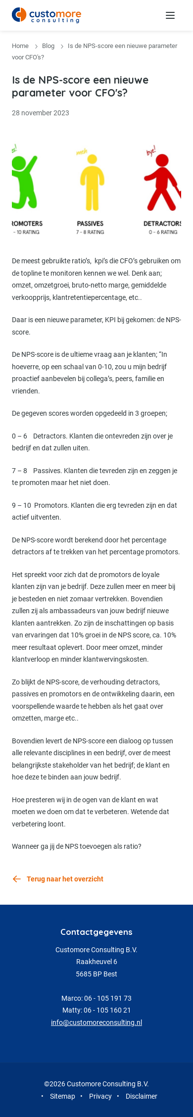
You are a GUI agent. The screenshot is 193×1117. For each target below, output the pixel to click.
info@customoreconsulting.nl (96, 1022)
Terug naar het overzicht (65, 879)
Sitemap (62, 1096)
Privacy (100, 1096)
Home (20, 45)
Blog (48, 45)
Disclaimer (141, 1096)
